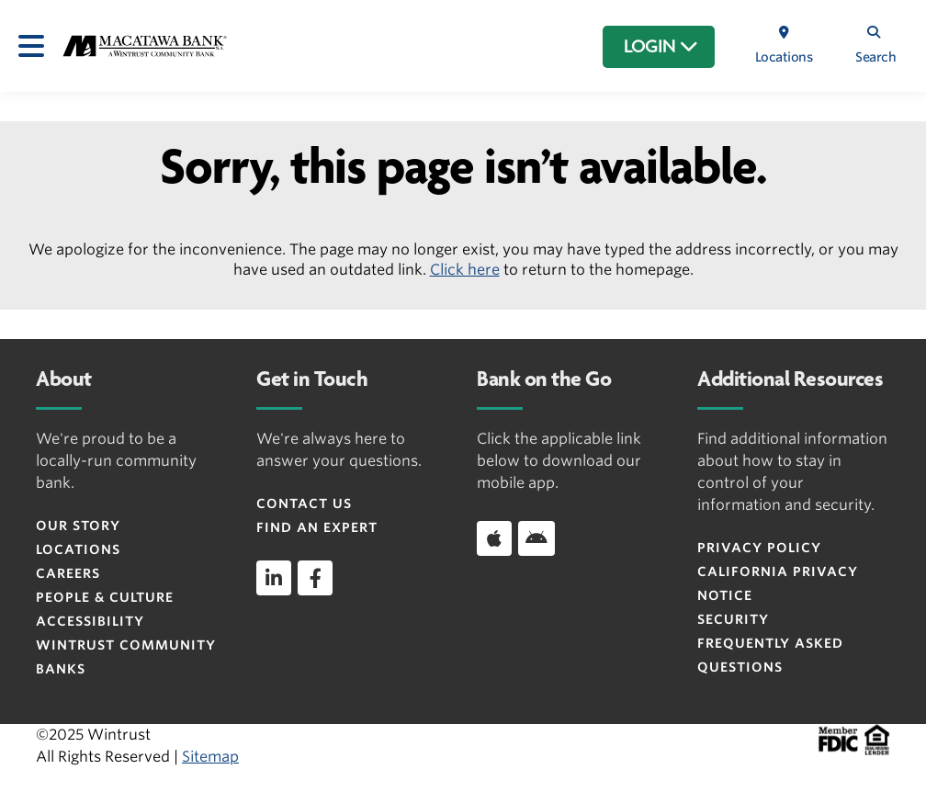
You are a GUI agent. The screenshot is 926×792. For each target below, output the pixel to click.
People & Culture (105, 597)
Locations (78, 549)
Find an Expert (317, 527)
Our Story (78, 525)
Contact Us (304, 503)
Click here (465, 269)
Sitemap (210, 756)
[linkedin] (273, 577)
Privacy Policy (759, 547)
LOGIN (661, 47)
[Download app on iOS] (494, 538)
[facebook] (315, 577)
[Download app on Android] (536, 538)
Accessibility (90, 621)
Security (733, 619)
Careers (68, 573)
